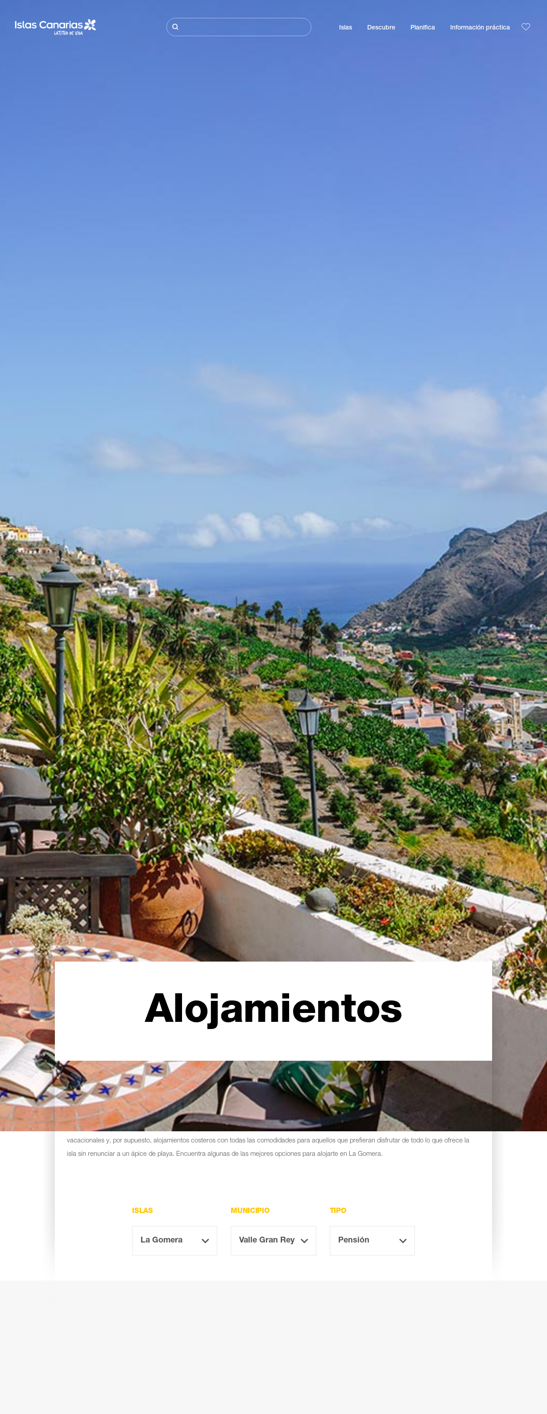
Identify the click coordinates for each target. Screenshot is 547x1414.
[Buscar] (238, 27)
